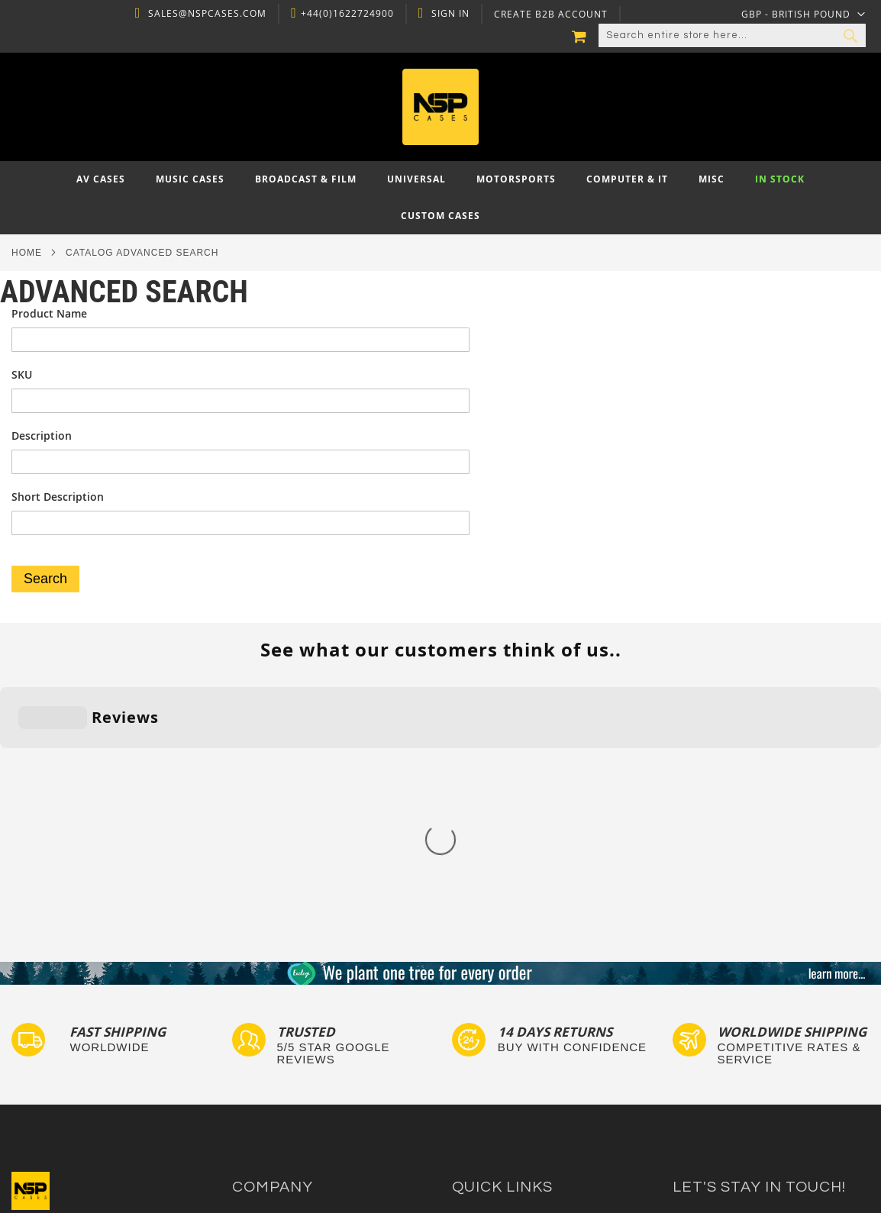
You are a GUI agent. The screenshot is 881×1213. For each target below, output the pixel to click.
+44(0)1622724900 (345, 14)
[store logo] (440, 107)
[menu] (440, 197)
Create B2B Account (549, 14)
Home (26, 252)
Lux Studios (480, 1101)
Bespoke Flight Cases (504, 1056)
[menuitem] (100, 179)
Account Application (281, 1056)
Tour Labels (481, 1013)
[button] (803, 13)
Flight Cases (482, 983)
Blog (243, 1071)
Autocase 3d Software (506, 1115)
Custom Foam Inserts (504, 998)
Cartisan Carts (268, 1086)
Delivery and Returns (284, 1027)
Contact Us (259, 998)
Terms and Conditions (286, 1042)
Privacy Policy (266, 1013)
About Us (254, 983)
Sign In (449, 14)
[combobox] (732, 36)
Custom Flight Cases (502, 1042)
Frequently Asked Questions (521, 1027)
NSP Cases (258, 1101)
